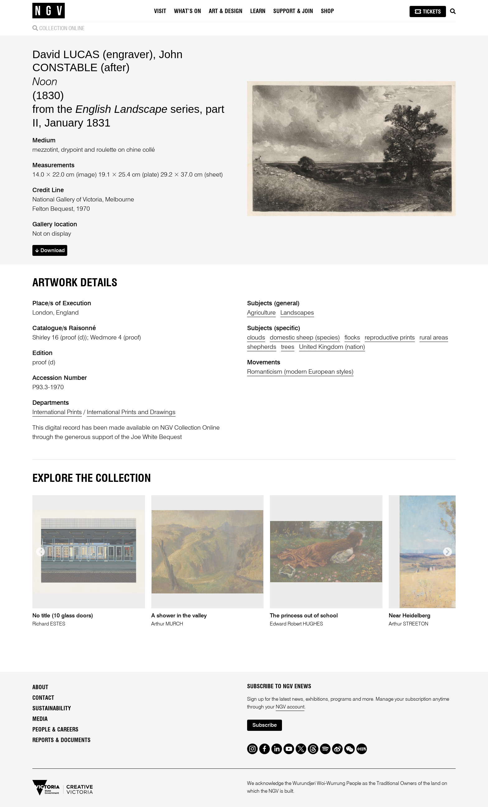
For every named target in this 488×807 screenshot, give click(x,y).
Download (50, 250)
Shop (327, 11)
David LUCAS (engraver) (92, 54)
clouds (256, 338)
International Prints (57, 412)
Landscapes (297, 313)
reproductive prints (390, 338)
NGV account (290, 707)
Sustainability (51, 709)
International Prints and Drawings (131, 412)
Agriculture (261, 313)
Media (40, 719)
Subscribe (264, 725)
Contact (43, 698)
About (40, 687)
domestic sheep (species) (305, 338)
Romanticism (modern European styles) (300, 372)
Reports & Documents (61, 740)
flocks (352, 338)
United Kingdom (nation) (332, 347)
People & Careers (55, 730)
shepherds (261, 347)
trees (287, 347)
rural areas (434, 338)
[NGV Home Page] (48, 11)
